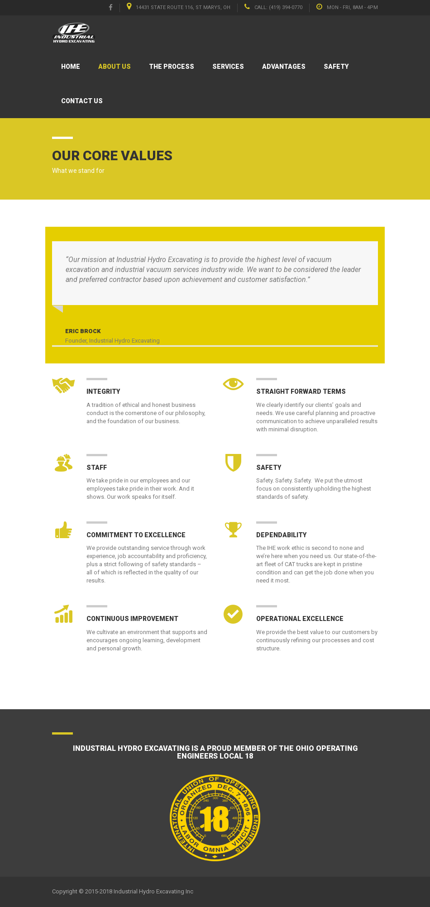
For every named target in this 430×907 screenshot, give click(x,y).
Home (70, 66)
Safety (336, 66)
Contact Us (82, 101)
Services (228, 66)
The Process (171, 66)
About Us (114, 66)
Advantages (284, 66)
